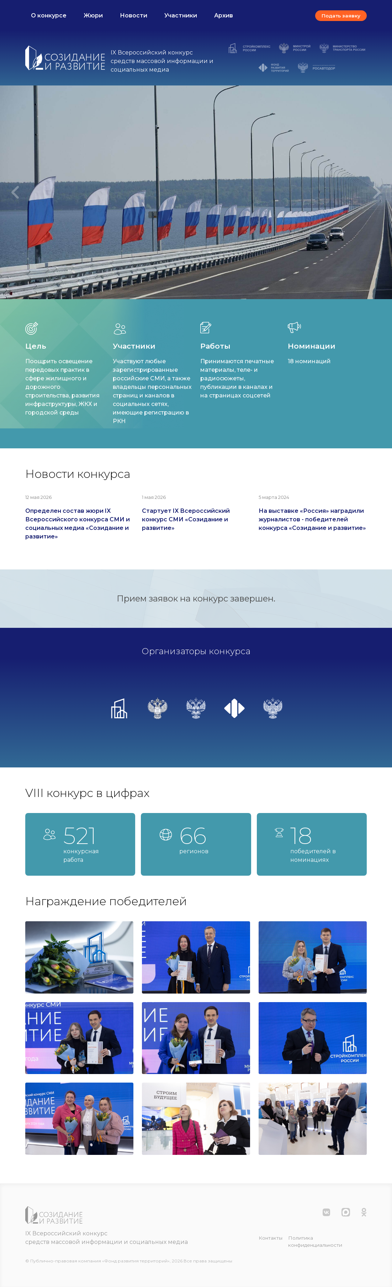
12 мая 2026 (38, 497)
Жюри (93, 15)
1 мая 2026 (154, 497)
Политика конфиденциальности (315, 1241)
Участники (180, 15)
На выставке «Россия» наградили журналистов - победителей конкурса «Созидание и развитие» (312, 519)
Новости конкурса (78, 474)
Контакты (270, 1238)
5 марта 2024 (274, 497)
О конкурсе (49, 15)
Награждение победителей (106, 901)
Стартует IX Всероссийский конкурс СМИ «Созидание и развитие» (186, 519)
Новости (133, 15)
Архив (223, 15)
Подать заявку (341, 16)
